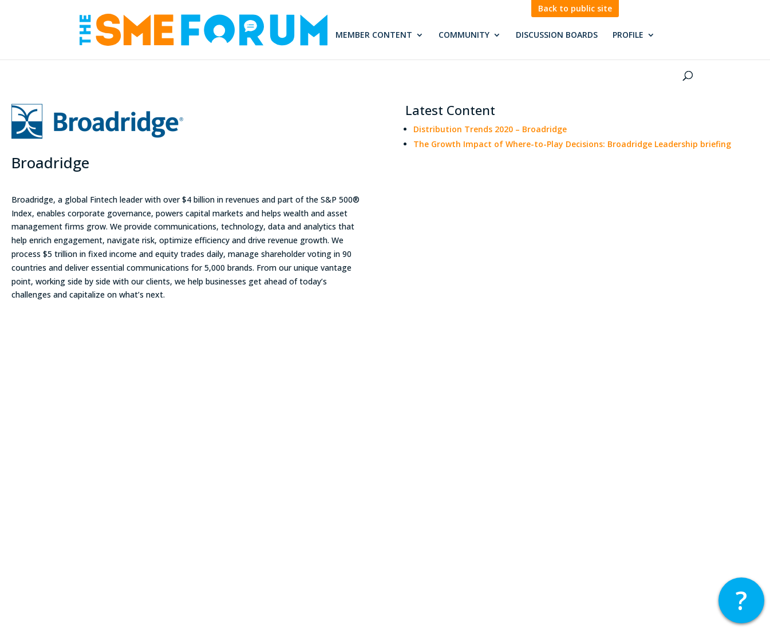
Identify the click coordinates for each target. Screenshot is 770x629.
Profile (628, 35)
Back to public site (575, 9)
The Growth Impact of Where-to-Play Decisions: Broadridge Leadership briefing (572, 144)
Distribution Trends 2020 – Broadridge (490, 129)
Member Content (373, 35)
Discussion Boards (557, 35)
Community (464, 35)
